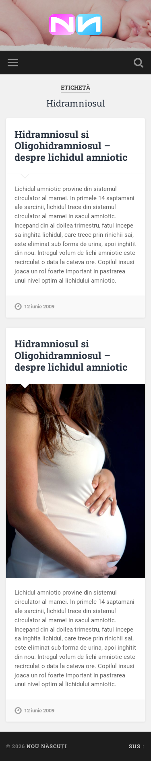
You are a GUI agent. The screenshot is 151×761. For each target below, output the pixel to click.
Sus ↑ (137, 746)
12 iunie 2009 (39, 307)
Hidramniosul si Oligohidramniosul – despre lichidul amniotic (71, 146)
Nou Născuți (47, 746)
